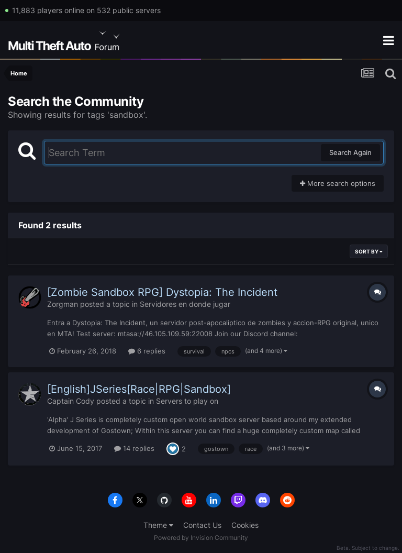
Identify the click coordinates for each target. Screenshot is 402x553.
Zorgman (62, 304)
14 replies (134, 448)
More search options (337, 183)
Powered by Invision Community (201, 537)
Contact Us (202, 525)
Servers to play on (187, 400)
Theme (158, 525)
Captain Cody (70, 400)
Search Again (350, 152)
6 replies (146, 351)
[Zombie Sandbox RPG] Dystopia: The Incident (162, 292)
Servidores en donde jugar (185, 304)
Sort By (369, 251)
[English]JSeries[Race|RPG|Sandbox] (139, 389)
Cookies (245, 525)
